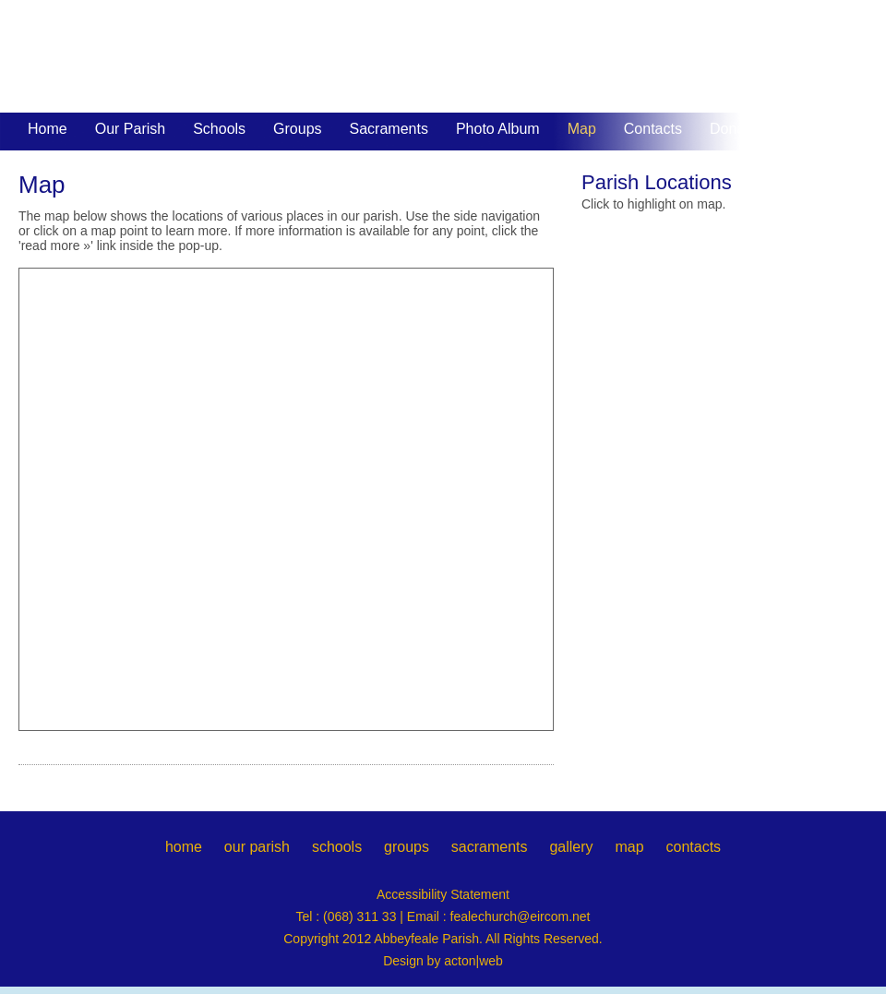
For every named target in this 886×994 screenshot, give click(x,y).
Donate (734, 129)
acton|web (473, 960)
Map (582, 129)
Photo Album (498, 129)
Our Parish (130, 129)
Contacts (653, 129)
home (183, 847)
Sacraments (389, 129)
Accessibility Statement (443, 894)
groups (406, 847)
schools (337, 847)
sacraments (489, 847)
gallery (571, 847)
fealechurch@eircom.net (520, 916)
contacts (693, 847)
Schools (219, 129)
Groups (297, 129)
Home (47, 129)
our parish (257, 847)
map (629, 847)
